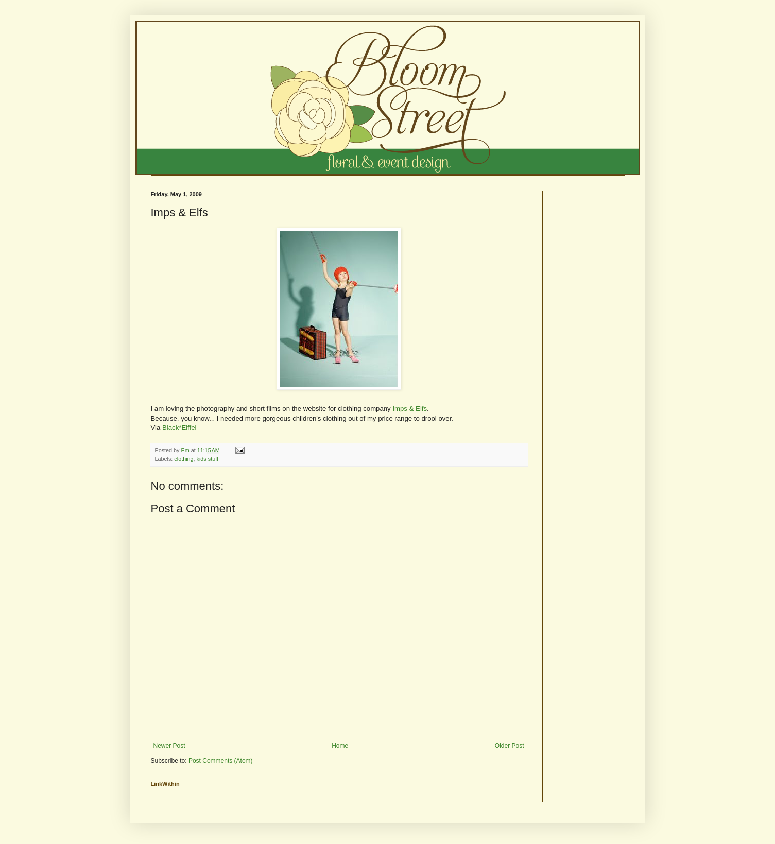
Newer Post (169, 745)
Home (340, 745)
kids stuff (207, 459)
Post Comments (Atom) (220, 760)
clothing (183, 459)
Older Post (509, 745)
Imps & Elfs (409, 408)
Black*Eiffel (179, 428)
